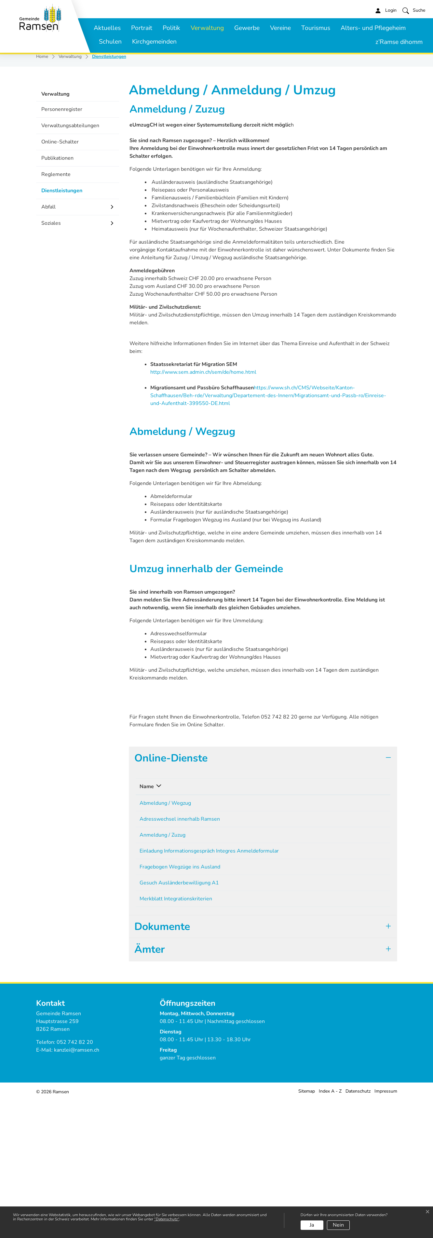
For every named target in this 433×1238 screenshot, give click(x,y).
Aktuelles (107, 28)
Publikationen (57, 280)
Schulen (110, 41)
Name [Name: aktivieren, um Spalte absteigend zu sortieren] (147, 908)
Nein (338, 1225)
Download (369, 926)
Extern (370, 1017)
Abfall (48, 329)
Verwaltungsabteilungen (70, 247)
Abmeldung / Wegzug (165, 925)
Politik (171, 28)
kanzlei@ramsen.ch (76, 1188)
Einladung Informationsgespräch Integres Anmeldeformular (209, 980)
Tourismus (315, 28)
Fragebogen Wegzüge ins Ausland (180, 998)
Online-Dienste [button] (171, 880)
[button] (413, 10)
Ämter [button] (149, 1088)
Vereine (280, 28)
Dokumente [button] (162, 1065)
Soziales (51, 345)
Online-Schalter (60, 264)
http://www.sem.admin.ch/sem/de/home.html (206, 494)
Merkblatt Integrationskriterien (176, 1034)
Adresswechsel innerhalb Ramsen (180, 943)
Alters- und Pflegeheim (373, 28)
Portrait (141, 28)
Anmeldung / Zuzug (162, 961)
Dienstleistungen (61, 315)
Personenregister (61, 231)
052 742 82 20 (75, 1180)
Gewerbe (247, 28)
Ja (312, 1225)
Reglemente (56, 296)
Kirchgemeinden (154, 41)
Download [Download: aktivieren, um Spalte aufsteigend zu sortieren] (353, 908)
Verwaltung (207, 28)
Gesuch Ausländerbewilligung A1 (179, 1016)
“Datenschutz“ (166, 1219)
